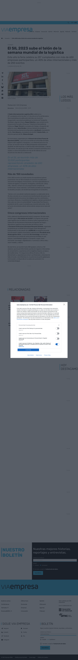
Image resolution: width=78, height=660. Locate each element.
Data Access (39, 355)
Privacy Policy (47, 355)
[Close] (64, 305)
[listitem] (39, 325)
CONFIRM (28, 349)
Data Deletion (30, 355)
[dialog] (39, 330)
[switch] (57, 328)
